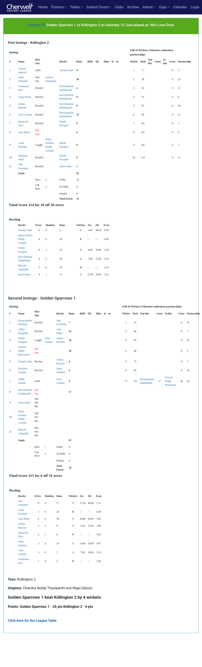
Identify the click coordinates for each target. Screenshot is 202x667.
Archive (133, 7)
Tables (75, 7)
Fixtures (57, 7)
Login (195, 7)
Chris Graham (25, 114)
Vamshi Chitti (66, 70)
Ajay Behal (24, 132)
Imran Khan (65, 166)
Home (43, 7)
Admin (148, 7)
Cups (163, 7)
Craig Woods (24, 97)
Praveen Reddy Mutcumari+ (24, 351)
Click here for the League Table (32, 621)
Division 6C (36, 25)
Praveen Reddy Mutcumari (170, 381)
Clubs (119, 7)
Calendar (180, 7)
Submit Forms (98, 7)
